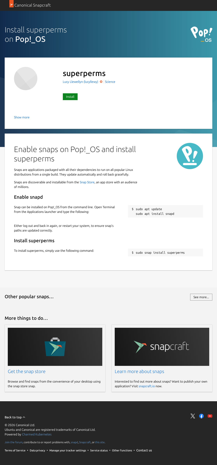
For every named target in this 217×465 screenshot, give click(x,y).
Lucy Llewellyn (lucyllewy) (81, 81)
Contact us (144, 450)
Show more (22, 117)
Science (110, 81)
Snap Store (87, 182)
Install (70, 96)
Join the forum (14, 442)
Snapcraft (85, 442)
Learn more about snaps (139, 371)
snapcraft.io (147, 386)
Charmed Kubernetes (37, 434)
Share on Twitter (193, 416)
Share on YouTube (210, 416)
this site (100, 442)
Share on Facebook (201, 416)
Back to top (15, 417)
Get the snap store (27, 371)
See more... (201, 297)
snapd (74, 442)
